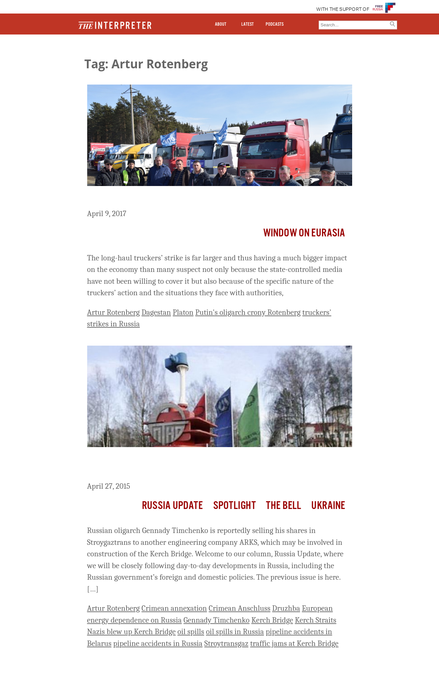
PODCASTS (275, 24)
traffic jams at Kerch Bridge (294, 643)
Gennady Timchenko (216, 620)
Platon (183, 312)
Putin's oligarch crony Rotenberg (248, 312)
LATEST (247, 24)
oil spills (190, 631)
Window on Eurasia (304, 233)
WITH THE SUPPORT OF (342, 9)
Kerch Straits (315, 620)
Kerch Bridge (272, 620)
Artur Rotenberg (113, 312)
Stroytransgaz (226, 643)
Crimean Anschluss (240, 608)
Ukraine (328, 506)
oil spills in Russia (235, 631)
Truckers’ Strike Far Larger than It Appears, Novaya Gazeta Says (213, 198)
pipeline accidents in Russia (157, 643)
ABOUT (220, 24)
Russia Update (172, 506)
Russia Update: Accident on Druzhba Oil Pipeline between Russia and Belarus (213, 465)
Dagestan (156, 312)
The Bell (283, 506)
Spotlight (234, 506)
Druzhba (286, 608)
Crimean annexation (174, 608)
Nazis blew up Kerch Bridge (131, 631)
